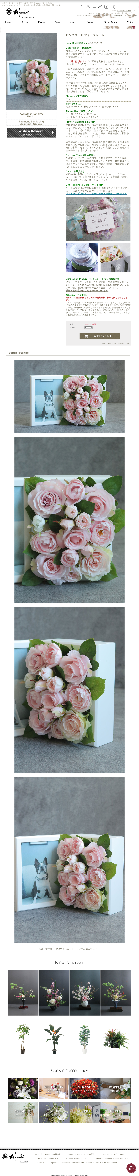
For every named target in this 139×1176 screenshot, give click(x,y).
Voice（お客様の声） (53, 1154)
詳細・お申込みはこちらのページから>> (87, 290)
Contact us (80, 15)
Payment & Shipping (108, 15)
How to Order (92, 15)
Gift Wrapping (130, 15)
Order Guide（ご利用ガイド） (47, 1158)
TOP (37, 1154)
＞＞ (69, 949)
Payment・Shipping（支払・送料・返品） (113, 1158)
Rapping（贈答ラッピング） (77, 1158)
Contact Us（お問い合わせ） (114, 1154)
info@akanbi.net (124, 11)
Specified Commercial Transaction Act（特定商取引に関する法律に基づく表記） (84, 1163)
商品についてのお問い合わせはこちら (116, 343)
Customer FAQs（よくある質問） (82, 1154)
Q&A (120, 15)
